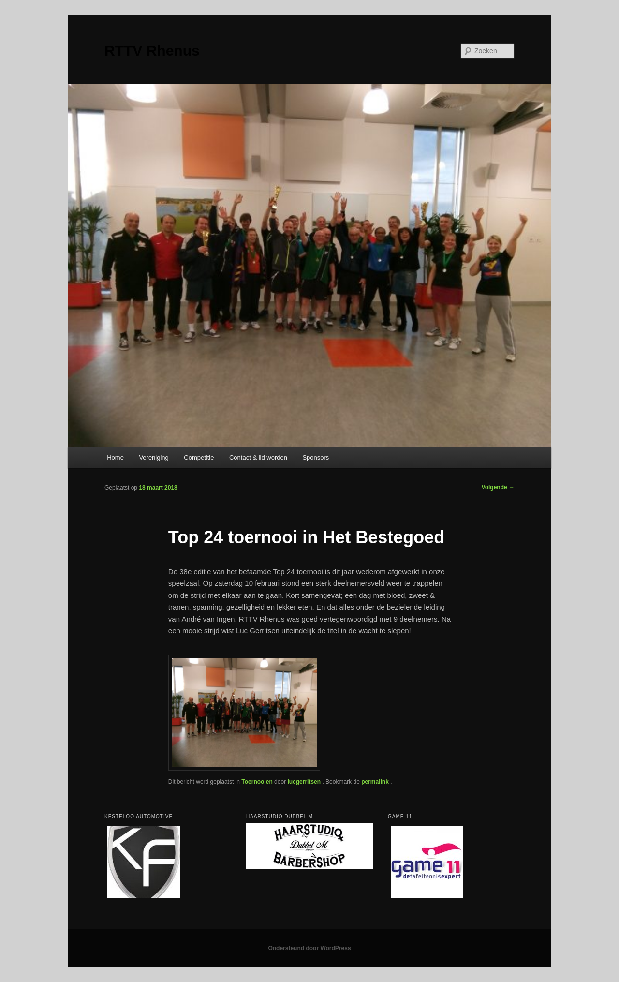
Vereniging (153, 457)
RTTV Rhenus (152, 51)
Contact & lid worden (258, 457)
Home (115, 457)
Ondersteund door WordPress (309, 948)
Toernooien (256, 781)
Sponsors (315, 457)
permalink (375, 781)
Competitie (199, 457)
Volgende (498, 487)
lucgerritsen (304, 781)
